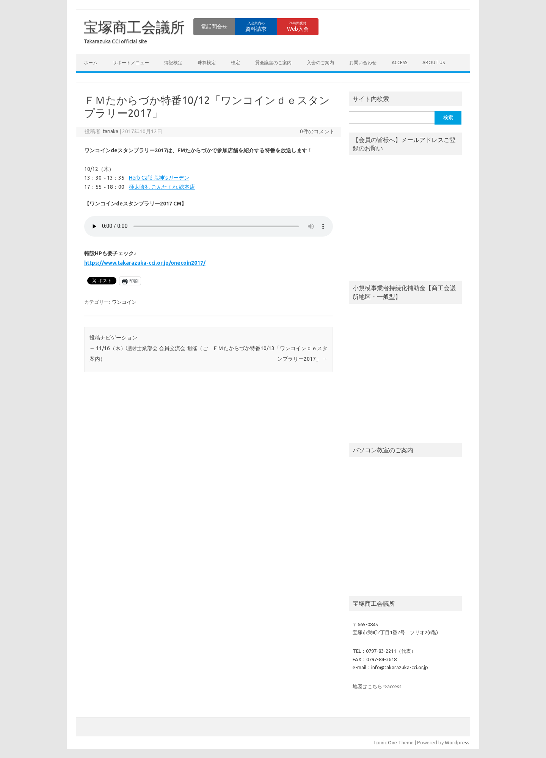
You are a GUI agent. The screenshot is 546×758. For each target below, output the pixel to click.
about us (433, 62)
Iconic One (385, 742)
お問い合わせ (363, 62)
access (399, 62)
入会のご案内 (320, 62)
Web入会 (298, 26)
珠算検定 (207, 62)
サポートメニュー (131, 62)
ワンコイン (124, 302)
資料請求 (256, 26)
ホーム (90, 62)
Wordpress (457, 742)
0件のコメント (317, 131)
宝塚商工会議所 (134, 27)
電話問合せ (214, 27)
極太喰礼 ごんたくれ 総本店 (162, 187)
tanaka (110, 131)
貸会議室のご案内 (273, 62)
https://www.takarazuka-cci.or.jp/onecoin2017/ (145, 263)
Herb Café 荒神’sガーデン (159, 178)
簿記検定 (173, 62)
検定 (235, 62)
